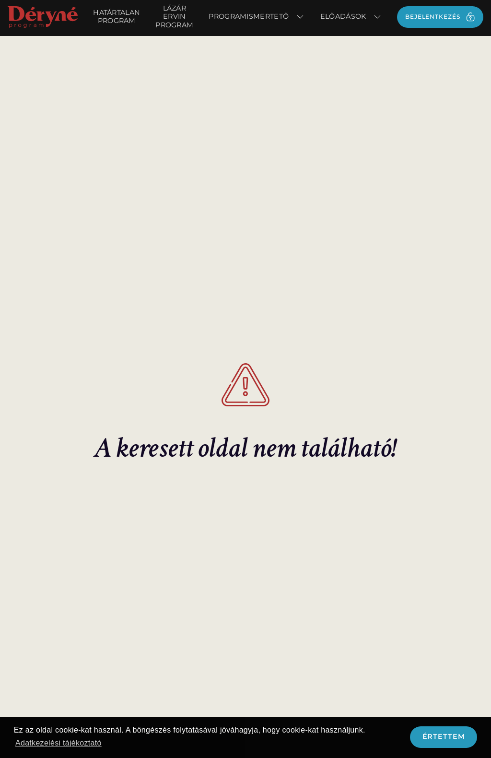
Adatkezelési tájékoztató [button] (58, 743)
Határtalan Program (116, 16)
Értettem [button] (443, 736)
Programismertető (256, 17)
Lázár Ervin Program (174, 16)
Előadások (351, 17)
